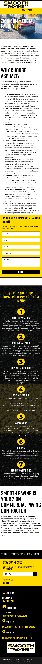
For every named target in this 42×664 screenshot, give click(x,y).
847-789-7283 (8, 601)
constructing (30, 51)
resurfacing (5, 53)
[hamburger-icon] (38, 11)
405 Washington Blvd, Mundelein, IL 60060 (18, 627)
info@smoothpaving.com (15, 615)
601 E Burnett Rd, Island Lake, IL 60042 (17, 638)
